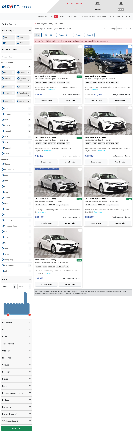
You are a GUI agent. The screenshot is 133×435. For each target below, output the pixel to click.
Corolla (9, 78)
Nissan (17, 243)
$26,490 (39, 94)
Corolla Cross (25, 79)
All (6, 37)
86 (9, 72)
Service (69, 16)
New (21, 37)
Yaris (25, 101)
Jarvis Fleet (101, 16)
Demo (22, 43)
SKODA (17, 137)
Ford (17, 120)
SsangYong (17, 260)
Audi (17, 175)
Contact (128, 16)
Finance (110, 16)
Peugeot (17, 148)
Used (7, 43)
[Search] (104, 29)
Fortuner (9, 87)
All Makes (5, 159)
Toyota (17, 67)
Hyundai (17, 131)
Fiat (17, 186)
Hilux (25, 87)
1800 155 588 (74, 3)
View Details (70, 100)
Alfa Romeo (17, 169)
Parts (76, 16)
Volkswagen (17, 265)
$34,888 (89, 217)
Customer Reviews (87, 16)
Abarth (17, 164)
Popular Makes (7, 62)
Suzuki (17, 153)
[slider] (8, 314)
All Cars (41, 16)
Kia (17, 214)
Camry (25, 72)
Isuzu (17, 142)
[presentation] (38, 59)
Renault (17, 254)
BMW (17, 181)
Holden (17, 198)
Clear (37, 35)
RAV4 (9, 101)
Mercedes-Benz (17, 226)
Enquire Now (46, 100)
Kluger (9, 93)
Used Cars (51, 16)
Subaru (17, 125)
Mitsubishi (17, 114)
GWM (17, 192)
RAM (17, 248)
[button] (71, 95)
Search (62, 16)
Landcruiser (25, 94)
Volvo (17, 271)
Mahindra (17, 220)
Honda (17, 203)
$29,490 (39, 155)
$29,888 (89, 155)
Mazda (17, 108)
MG (17, 231)
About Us (119, 16)
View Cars (16, 428)
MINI (17, 237)
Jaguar (17, 209)
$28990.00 (89, 95)
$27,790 (98, 94)
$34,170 (39, 217)
